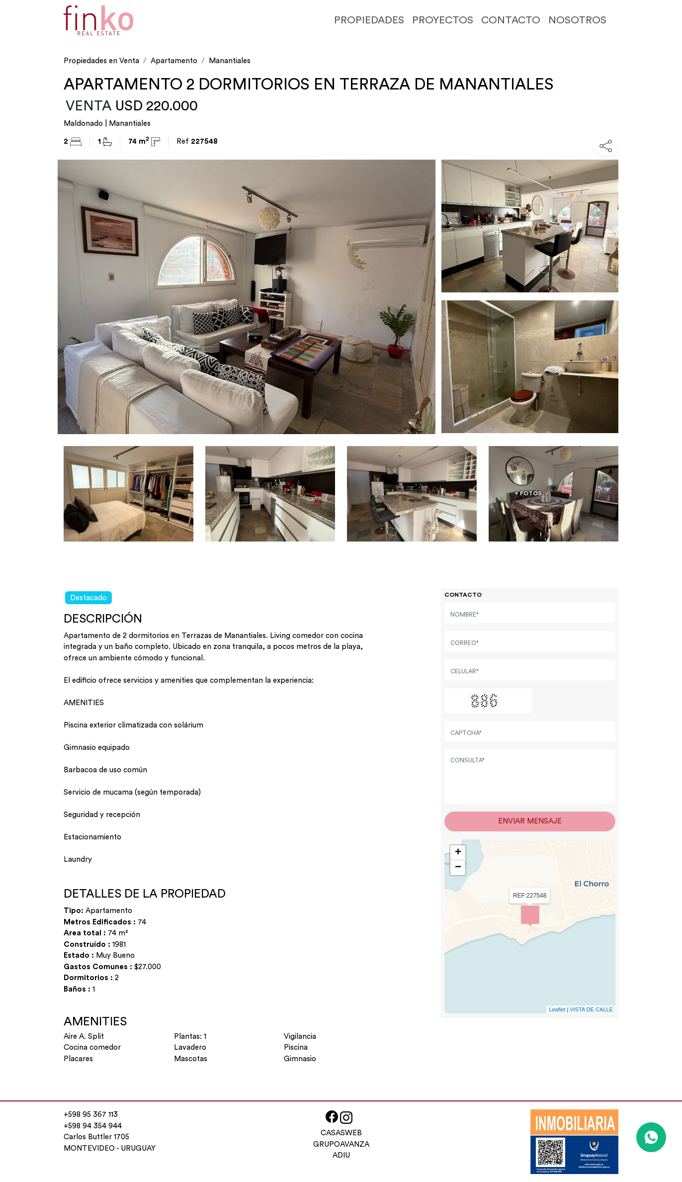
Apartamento (174, 61)
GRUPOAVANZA (341, 1144)
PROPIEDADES (369, 20)
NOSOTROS (577, 20)
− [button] (458, 867)
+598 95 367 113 (91, 1114)
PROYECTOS (442, 20)
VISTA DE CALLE (591, 1009)
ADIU (341, 1155)
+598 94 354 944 (93, 1126)
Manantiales (230, 61)
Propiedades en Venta (101, 61)
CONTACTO (510, 20)
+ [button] (458, 852)
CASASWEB (341, 1133)
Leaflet (557, 1009)
